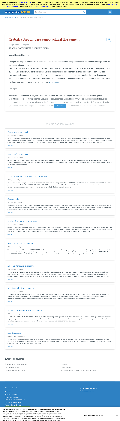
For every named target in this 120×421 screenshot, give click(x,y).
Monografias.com (24, 2)
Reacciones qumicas (12, 367)
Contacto (8, 392)
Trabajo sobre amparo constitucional (31, 17)
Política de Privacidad (12, 397)
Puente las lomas (66, 367)
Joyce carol (64, 364)
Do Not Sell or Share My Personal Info (17, 408)
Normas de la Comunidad (13, 402)
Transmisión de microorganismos (16, 364)
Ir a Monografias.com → (88, 388)
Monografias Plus (11, 17)
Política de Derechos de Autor (15, 400)
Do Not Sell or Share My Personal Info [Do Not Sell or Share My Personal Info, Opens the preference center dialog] (92, 419)
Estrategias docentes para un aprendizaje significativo (78, 370)
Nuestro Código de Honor (13, 405)
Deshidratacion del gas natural (15, 370)
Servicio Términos (11, 394)
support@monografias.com (41, 6)
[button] (108, 40)
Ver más (60, 106)
